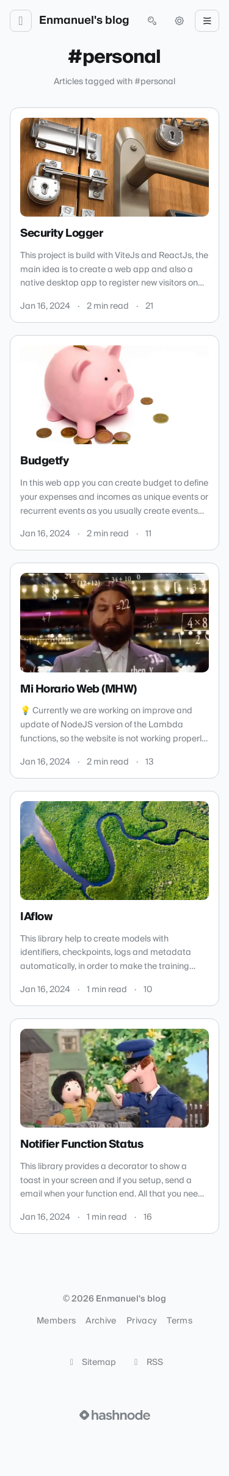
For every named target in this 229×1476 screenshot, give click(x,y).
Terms (179, 1321)
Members (56, 1321)
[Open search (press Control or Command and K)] (152, 21)
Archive (100, 1321)
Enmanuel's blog (84, 20)
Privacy (141, 1321)
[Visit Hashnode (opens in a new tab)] (114, 1415)
